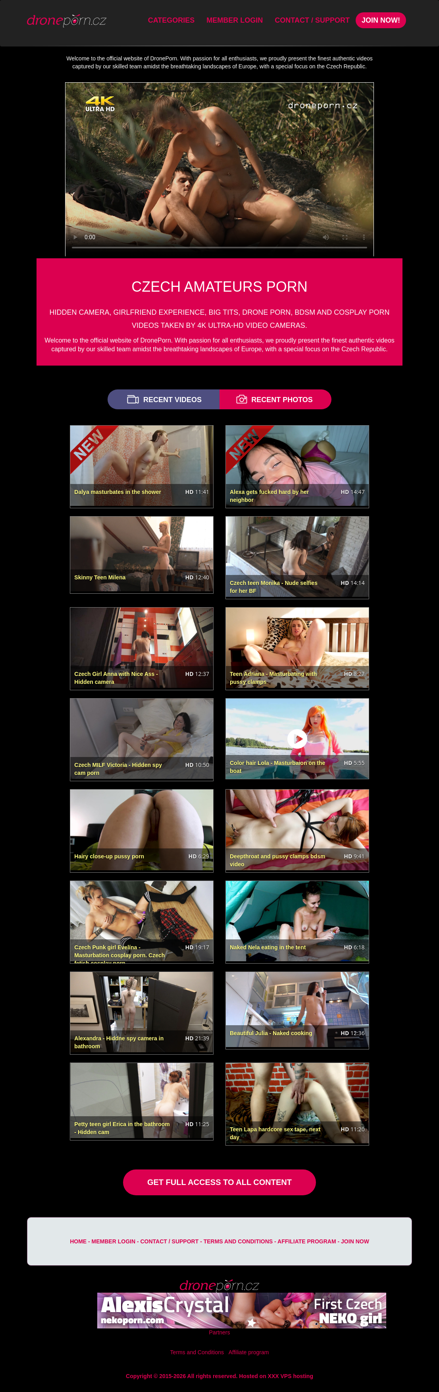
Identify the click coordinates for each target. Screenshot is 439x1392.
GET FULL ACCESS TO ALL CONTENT (219, 1182)
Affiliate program (306, 1241)
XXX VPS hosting (290, 1376)
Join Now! (381, 20)
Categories (171, 20)
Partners (219, 1332)
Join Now (355, 1241)
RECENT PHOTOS (273, 399)
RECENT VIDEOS (163, 399)
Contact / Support (312, 20)
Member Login (234, 20)
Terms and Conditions (238, 1241)
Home (78, 1241)
